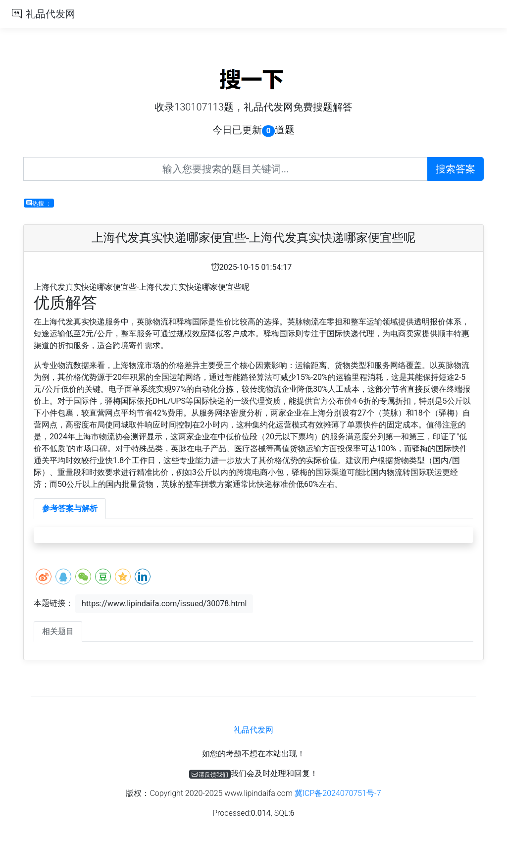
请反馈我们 (210, 774)
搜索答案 (455, 169)
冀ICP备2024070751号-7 (338, 793)
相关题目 (58, 631)
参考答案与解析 (70, 508)
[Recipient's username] (225, 169)
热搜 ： (38, 203)
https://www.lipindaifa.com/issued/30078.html (164, 603)
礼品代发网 (50, 14)
